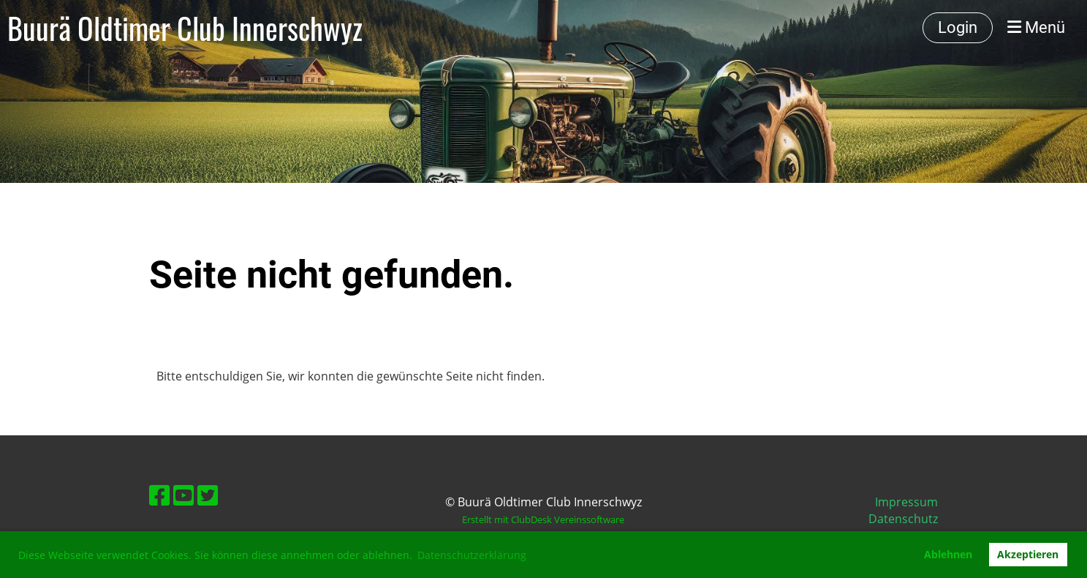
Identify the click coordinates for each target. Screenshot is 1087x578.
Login (957, 27)
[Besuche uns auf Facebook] (159, 495)
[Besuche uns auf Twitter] (207, 495)
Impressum (906, 502)
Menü (1036, 27)
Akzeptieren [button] (1027, 554)
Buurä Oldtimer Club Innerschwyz (185, 27)
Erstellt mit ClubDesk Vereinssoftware (543, 519)
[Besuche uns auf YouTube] (183, 495)
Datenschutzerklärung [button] (471, 555)
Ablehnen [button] (948, 554)
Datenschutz (903, 519)
